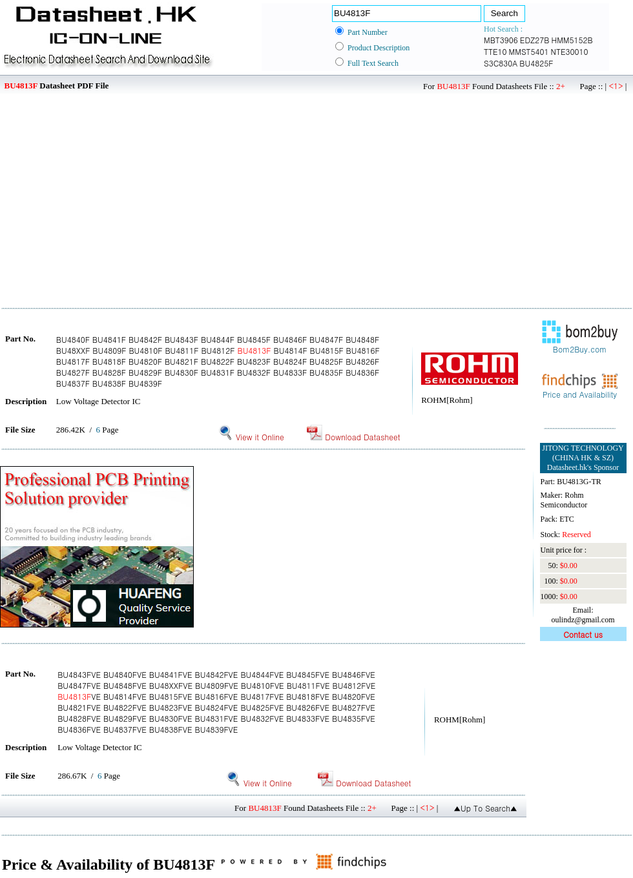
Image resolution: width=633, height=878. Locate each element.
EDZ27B (535, 39)
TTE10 (495, 51)
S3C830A (500, 62)
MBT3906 (501, 39)
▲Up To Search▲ (485, 807)
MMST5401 (529, 51)
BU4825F (536, 62)
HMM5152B (571, 39)
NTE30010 (569, 51)
